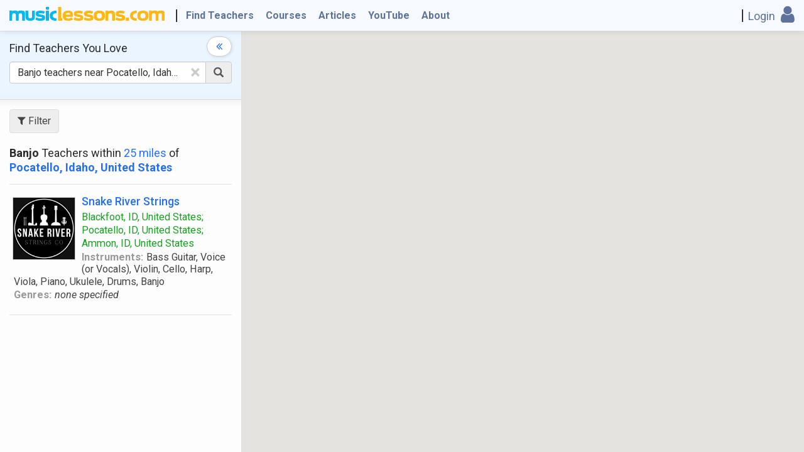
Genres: (33, 295)
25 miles (145, 152)
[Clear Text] (195, 72)
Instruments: (112, 257)
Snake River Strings (131, 201)
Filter (34, 121)
